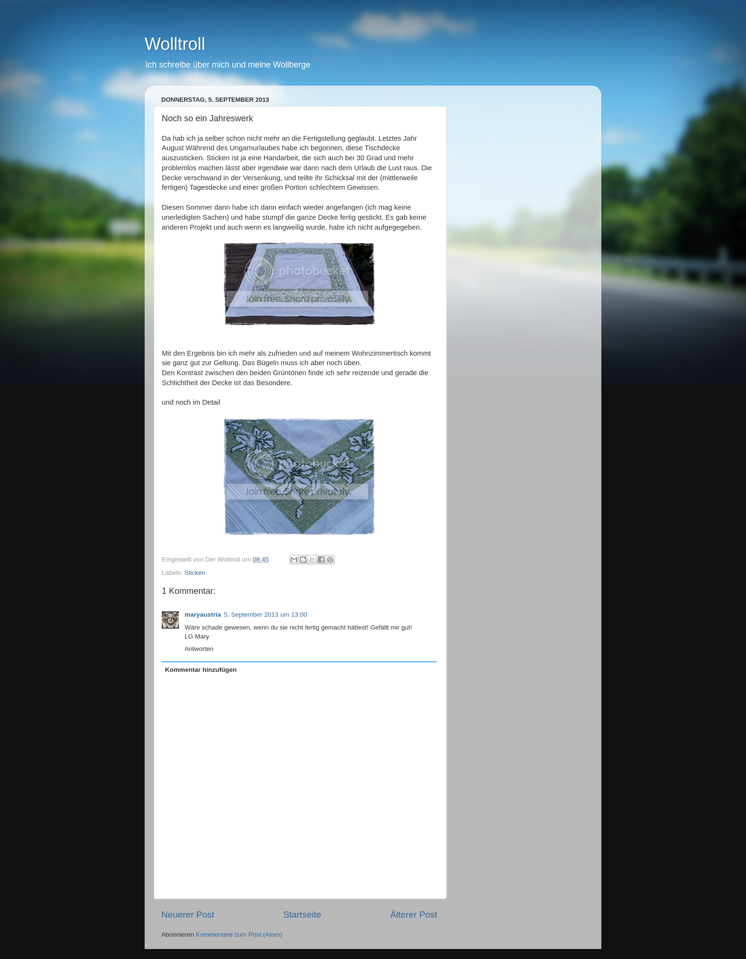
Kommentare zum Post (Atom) (239, 934)
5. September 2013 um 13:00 (265, 614)
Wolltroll (175, 44)
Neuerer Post (187, 915)
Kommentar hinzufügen (201, 669)
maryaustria (203, 614)
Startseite (302, 915)
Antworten (199, 648)
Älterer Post (413, 915)
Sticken (194, 572)
